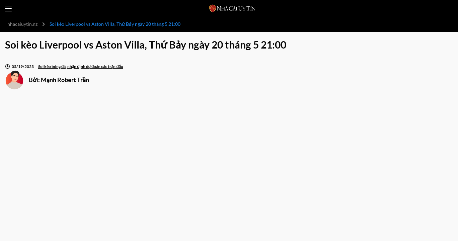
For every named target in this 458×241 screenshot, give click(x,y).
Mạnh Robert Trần (65, 79)
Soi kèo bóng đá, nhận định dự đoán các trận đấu (80, 66)
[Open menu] (8, 8)
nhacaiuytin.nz (22, 24)
